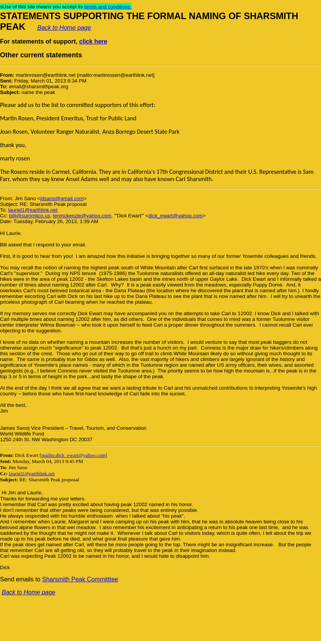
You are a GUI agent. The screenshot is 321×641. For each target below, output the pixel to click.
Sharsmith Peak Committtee (80, 579)
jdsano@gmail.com (62, 198)
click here (93, 41)
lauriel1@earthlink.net (32, 210)
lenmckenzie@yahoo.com (82, 216)
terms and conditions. (108, 7)
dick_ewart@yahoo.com (175, 216)
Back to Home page (64, 27)
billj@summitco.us (29, 216)
